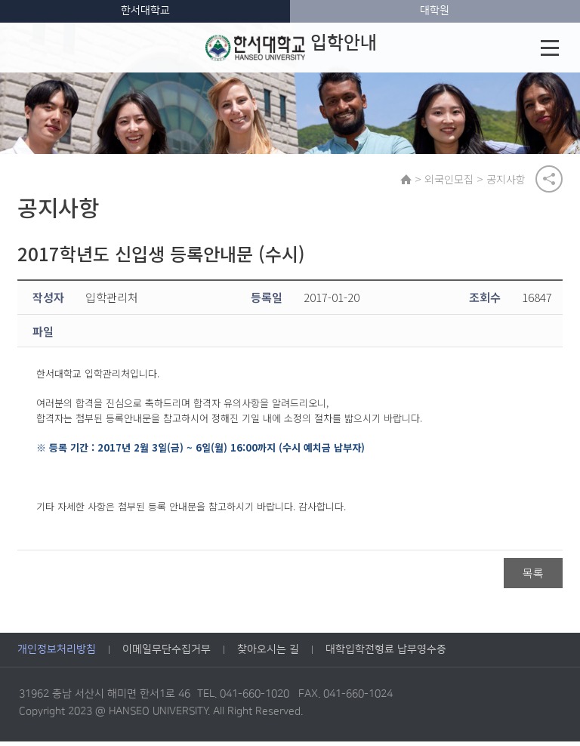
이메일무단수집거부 (166, 654)
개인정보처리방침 (56, 654)
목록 (533, 576)
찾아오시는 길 (268, 654)
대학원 (434, 11)
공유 (549, 180)
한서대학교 (145, 11)
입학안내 (291, 47)
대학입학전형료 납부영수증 (385, 654)
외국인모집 (452, 180)
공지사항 (509, 180)
